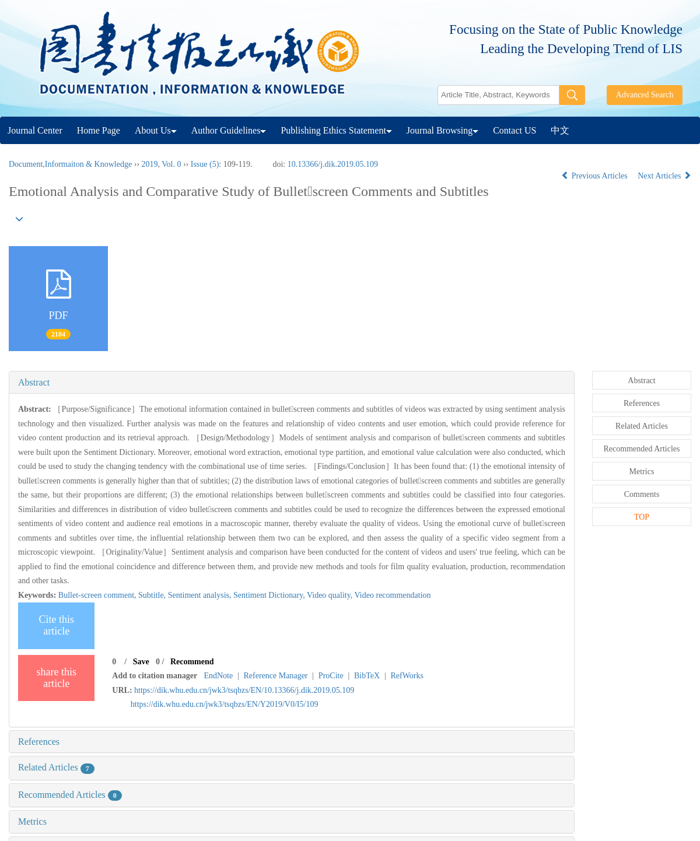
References (39, 742)
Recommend (192, 661)
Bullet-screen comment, (98, 595)
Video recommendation (393, 595)
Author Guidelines (229, 130)
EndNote (218, 675)
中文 (560, 130)
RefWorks (406, 675)
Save (141, 661)
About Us (156, 130)
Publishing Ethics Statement (336, 130)
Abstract (34, 382)
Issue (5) (205, 164)
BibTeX (367, 675)
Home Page (98, 130)
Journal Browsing (442, 130)
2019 (149, 164)
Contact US (514, 130)
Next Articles (664, 175)
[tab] (291, 383)
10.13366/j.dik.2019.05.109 (333, 164)
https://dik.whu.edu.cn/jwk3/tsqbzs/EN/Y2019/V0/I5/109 (224, 704)
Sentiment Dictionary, (270, 595)
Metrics (32, 821)
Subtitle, (153, 595)
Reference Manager (276, 675)
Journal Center (35, 130)
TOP (641, 517)
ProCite (331, 675)
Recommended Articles (70, 795)
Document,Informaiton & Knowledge (70, 164)
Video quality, (331, 595)
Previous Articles (595, 175)
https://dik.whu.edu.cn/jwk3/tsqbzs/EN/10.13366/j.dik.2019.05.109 (244, 690)
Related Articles (56, 767)
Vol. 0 (171, 164)
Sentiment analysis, (200, 595)
